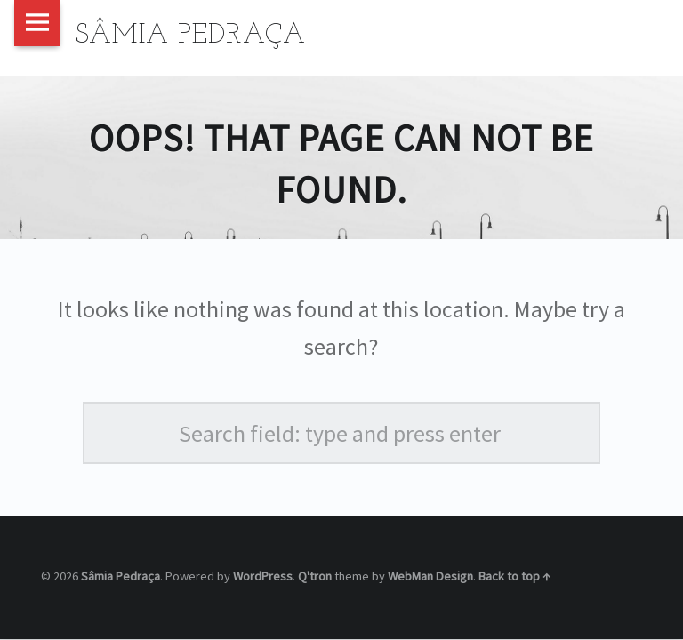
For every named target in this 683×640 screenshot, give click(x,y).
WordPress (263, 576)
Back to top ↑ (514, 576)
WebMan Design (430, 576)
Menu (37, 23)
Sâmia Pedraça (120, 576)
